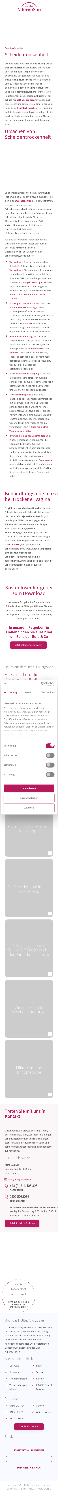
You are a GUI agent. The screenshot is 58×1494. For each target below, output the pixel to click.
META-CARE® (16, 1418)
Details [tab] (29, 692)
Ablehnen (29, 807)
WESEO (47, 1490)
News (39, 1366)
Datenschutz (13, 1490)
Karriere (40, 1379)
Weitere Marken (44, 1412)
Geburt (28, 323)
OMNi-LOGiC (16, 1412)
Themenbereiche (18, 1379)
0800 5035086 (19, 1196)
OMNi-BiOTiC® (16, 1406)
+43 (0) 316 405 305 (23, 1185)
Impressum (45, 1486)
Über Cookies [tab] (47, 692)
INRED (31, 1490)
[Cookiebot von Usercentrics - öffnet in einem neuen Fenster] (41, 684)
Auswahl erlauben (29, 798)
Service (39, 1372)
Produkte (14, 1372)
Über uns (14, 1366)
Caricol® (40, 1406)
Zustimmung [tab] (10, 692)
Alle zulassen (29, 788)
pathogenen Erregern (28, 100)
